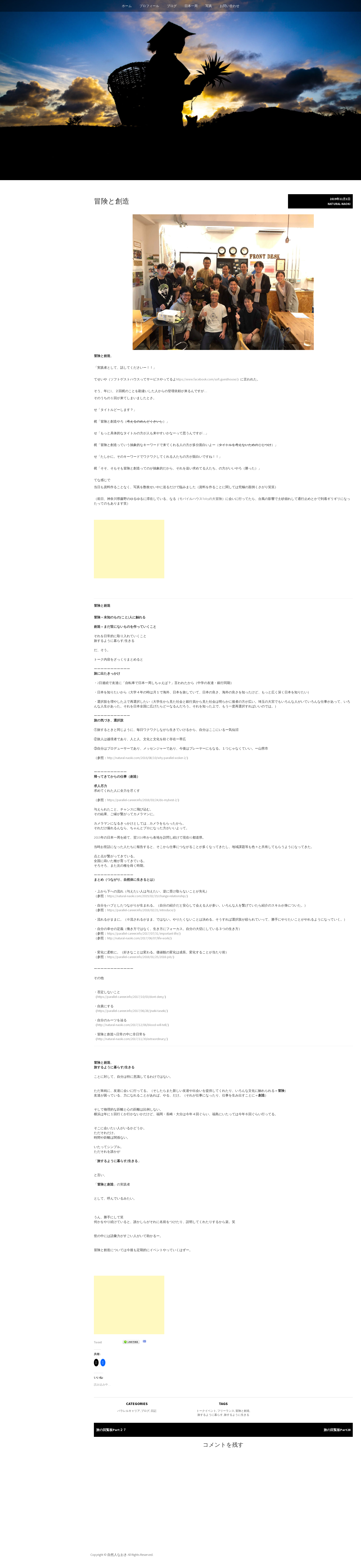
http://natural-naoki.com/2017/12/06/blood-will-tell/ (132, 1025)
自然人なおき (117, 1555)
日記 (153, 1410)
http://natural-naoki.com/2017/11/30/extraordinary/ (131, 1039)
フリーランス (225, 1410)
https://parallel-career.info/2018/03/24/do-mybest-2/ (142, 800)
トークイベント (206, 1410)
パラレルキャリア (128, 1410)
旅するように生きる (236, 1414)
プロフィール (149, 6)
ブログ (172, 6)
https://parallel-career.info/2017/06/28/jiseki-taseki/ (131, 1011)
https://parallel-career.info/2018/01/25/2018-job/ (140, 957)
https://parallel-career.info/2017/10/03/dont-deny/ (131, 997)
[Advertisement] (129, 549)
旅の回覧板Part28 (337, 1430)
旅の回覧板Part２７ (111, 1430)
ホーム (127, 6)
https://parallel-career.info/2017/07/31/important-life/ (143, 933)
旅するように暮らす (210, 1414)
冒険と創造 (242, 1410)
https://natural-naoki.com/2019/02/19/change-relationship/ (146, 896)
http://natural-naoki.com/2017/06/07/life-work (138, 938)
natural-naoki (339, 204)
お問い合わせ (229, 6)
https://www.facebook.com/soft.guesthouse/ (206, 379)
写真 (208, 6)
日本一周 (191, 6)
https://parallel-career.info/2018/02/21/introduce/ (140, 910)
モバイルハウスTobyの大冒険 (200, 499)
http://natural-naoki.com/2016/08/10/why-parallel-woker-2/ (147, 758)
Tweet (98, 1342)
